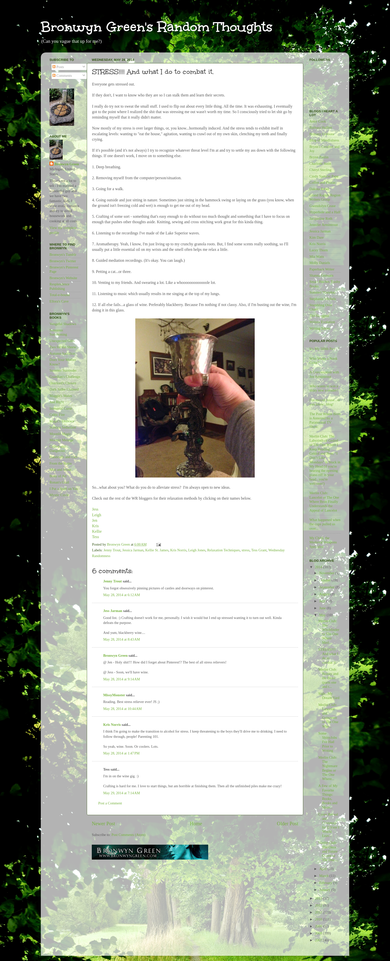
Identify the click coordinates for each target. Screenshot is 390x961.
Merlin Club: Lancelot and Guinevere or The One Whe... (328, 715)
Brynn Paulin (318, 157)
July (322, 601)
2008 (319, 933)
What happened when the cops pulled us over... (325, 524)
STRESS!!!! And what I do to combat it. (328, 656)
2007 (319, 940)
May (323, 615)
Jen (94, 520)
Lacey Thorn (318, 250)
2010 (319, 919)
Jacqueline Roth (320, 218)
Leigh (97, 515)
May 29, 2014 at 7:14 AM (121, 793)
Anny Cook (317, 121)
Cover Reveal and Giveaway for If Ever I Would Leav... (328, 825)
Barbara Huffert (320, 128)
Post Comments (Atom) (128, 835)
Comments (62, 76)
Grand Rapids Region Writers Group (325, 197)
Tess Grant (259, 550)
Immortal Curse (60, 408)
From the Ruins (60, 463)
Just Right (56, 402)
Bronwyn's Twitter (62, 261)
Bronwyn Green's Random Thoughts (157, 27)
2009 (319, 926)
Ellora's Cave (59, 301)
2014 (319, 567)
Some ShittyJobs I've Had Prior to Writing (327, 741)
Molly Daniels (319, 263)
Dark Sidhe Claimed (64, 389)
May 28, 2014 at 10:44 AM (122, 709)
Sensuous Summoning (58, 332)
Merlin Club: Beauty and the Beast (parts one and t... (328, 678)
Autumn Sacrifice (62, 353)
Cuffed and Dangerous (57, 448)
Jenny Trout (111, 550)
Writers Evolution (322, 322)
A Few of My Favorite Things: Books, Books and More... (328, 796)
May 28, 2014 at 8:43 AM (121, 639)
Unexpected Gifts (62, 341)
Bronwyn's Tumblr (62, 255)
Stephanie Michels (322, 299)
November (327, 573)
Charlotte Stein (320, 164)
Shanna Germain (321, 275)
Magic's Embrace (61, 421)
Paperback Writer (321, 269)
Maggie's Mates (60, 396)
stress (245, 550)
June (323, 608)
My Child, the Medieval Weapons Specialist (323, 542)
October (325, 580)
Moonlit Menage (61, 440)
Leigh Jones (196, 550)
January (325, 890)
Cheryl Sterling (320, 170)
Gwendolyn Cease (322, 206)
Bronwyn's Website (63, 278)
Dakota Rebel (319, 189)
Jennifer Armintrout (323, 225)
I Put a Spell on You (63, 489)
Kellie (97, 531)
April (323, 869)
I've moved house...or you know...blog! (324, 402)
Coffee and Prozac (322, 182)
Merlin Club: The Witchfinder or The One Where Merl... (328, 631)
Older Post (287, 823)
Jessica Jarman (133, 550)
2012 (319, 905)
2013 (319, 898)
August (325, 594)
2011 (319, 912)
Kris (96, 526)
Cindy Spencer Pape (324, 176)
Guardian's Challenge (64, 377)
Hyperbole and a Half (324, 212)
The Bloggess (319, 316)
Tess (95, 537)
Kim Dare (316, 237)
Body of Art (58, 476)
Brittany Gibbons (321, 134)
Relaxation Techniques (223, 550)
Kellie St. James (156, 550)
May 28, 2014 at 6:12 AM (121, 595)
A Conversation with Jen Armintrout (324, 374)
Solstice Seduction (62, 427)
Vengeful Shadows (62, 324)
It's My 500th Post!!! (324, 349)
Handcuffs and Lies (63, 457)
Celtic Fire (57, 415)
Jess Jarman (112, 611)
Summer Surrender (63, 370)
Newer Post (103, 823)
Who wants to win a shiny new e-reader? (323, 388)
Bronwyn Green (115, 655)
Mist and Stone (60, 470)
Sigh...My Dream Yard (329, 696)
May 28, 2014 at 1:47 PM (121, 753)
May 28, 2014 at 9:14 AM (121, 679)
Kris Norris (178, 550)
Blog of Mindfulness (324, 140)
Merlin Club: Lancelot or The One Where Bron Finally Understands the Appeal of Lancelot (324, 501)
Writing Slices (319, 328)
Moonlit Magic (60, 434)
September (327, 587)
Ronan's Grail (59, 482)
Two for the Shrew (62, 347)
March (324, 876)
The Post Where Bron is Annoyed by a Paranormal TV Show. (325, 420)
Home (196, 823)
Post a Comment (110, 803)
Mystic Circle (59, 495)
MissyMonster (114, 695)
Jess (95, 509)
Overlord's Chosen (62, 383)
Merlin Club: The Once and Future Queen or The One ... (328, 851)
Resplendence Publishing (59, 286)
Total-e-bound (59, 295)
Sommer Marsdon (322, 292)
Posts (58, 67)
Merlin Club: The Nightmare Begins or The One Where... (328, 768)
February (326, 883)
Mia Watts (316, 257)
